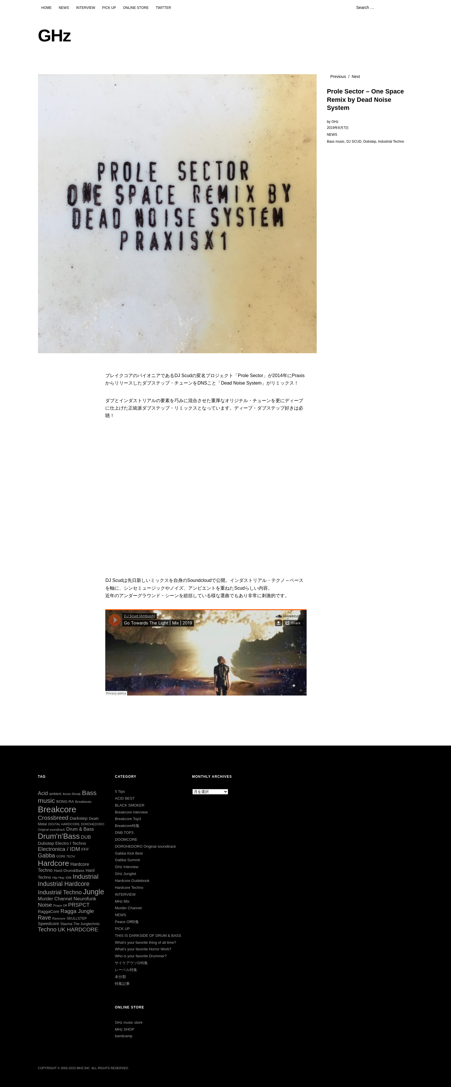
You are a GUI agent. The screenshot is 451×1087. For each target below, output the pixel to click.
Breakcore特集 (127, 826)
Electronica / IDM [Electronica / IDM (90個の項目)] (59, 849)
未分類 (120, 977)
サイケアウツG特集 (131, 963)
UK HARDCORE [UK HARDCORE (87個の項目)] (78, 929)
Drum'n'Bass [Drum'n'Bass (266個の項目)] (59, 836)
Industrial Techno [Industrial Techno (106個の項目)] (60, 892)
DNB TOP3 (124, 832)
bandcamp (123, 1036)
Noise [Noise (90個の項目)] (45, 905)
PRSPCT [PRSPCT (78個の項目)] (79, 905)
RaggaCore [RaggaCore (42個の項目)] (48, 911)
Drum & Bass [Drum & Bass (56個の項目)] (80, 829)
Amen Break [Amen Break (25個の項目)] (72, 794)
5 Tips (120, 791)
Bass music (335, 142)
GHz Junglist (125, 874)
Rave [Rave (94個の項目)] (44, 917)
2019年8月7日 (338, 128)
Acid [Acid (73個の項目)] (43, 793)
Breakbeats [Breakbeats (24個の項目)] (83, 801)
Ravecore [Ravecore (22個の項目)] (59, 918)
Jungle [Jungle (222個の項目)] (93, 892)
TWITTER (163, 8)
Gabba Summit (127, 860)
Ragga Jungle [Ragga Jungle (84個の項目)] (77, 911)
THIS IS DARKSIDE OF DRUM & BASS (148, 935)
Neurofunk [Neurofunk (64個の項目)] (85, 898)
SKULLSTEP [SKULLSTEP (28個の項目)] (77, 918)
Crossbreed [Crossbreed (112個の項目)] (53, 817)
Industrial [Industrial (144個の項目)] (85, 876)
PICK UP (109, 8)
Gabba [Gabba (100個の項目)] (46, 855)
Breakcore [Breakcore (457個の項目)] (57, 809)
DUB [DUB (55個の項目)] (86, 837)
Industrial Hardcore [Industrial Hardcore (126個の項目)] (64, 883)
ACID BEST (125, 798)
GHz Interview (126, 867)
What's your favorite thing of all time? (145, 942)
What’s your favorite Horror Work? (143, 949)
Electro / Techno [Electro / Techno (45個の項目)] (70, 843)
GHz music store (128, 1022)
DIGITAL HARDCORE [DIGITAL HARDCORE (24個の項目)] (64, 824)
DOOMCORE (126, 839)
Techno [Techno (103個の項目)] (47, 929)
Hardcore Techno (129, 887)
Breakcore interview (131, 812)
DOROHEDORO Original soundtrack (145, 846)
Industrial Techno (391, 142)
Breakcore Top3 (128, 819)
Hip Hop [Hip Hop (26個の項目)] (58, 877)
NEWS (64, 8)
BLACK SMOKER (129, 805)
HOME (46, 8)
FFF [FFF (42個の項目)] (85, 849)
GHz (54, 35)
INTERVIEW (85, 8)
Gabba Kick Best (129, 853)
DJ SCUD (353, 142)
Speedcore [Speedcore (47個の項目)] (48, 923)
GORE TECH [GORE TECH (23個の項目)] (65, 856)
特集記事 (122, 983)
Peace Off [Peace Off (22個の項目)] (60, 905)
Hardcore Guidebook (132, 880)
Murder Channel (128, 908)
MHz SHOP (124, 1029)
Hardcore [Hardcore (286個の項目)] (53, 863)
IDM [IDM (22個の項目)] (68, 877)
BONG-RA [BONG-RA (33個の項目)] (65, 801)
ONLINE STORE (136, 8)
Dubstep (369, 142)
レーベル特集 (126, 970)
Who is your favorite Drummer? (141, 956)
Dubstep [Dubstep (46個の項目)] (46, 843)
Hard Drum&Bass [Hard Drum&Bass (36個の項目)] (69, 870)
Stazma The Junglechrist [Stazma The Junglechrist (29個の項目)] (80, 924)
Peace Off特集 (127, 922)
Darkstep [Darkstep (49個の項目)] (78, 818)
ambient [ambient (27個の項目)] (55, 794)
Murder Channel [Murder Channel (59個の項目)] (55, 898)
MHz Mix (122, 901)
